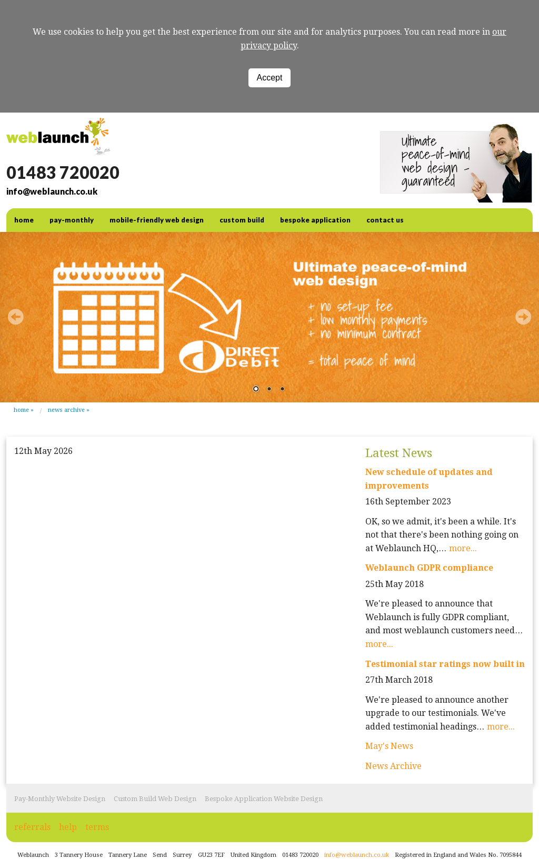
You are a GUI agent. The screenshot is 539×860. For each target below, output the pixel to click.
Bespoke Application (315, 220)
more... (463, 548)
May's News (389, 746)
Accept (270, 77)
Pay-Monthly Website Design (59, 799)
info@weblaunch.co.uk (51, 191)
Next (523, 317)
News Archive (66, 410)
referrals (32, 827)
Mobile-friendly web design (156, 220)
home (24, 220)
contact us (385, 220)
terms (97, 827)
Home (21, 410)
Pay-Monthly (71, 220)
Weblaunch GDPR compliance (429, 568)
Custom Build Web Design (155, 799)
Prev (16, 317)
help (68, 827)
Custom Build (241, 220)
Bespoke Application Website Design (264, 799)
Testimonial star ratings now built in (445, 664)
